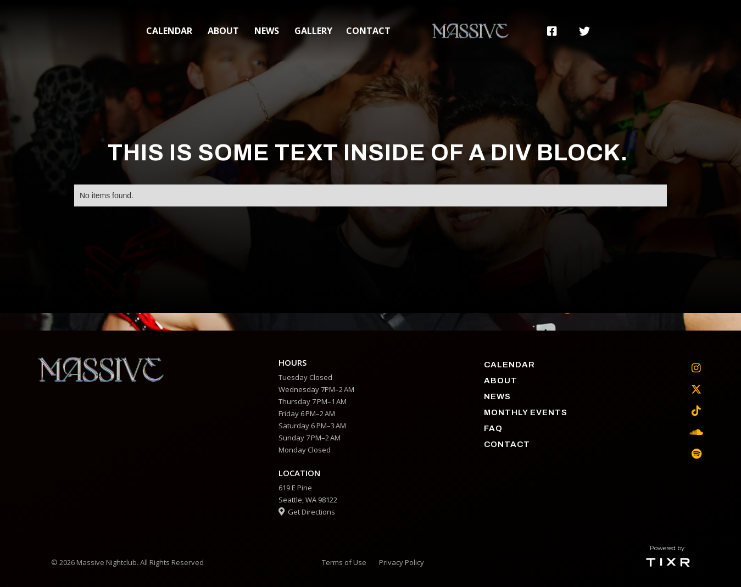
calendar (169, 31)
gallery (313, 31)
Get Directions (306, 512)
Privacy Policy (401, 562)
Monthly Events (525, 412)
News (266, 31)
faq (493, 428)
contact (368, 31)
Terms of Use (344, 562)
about (223, 31)
